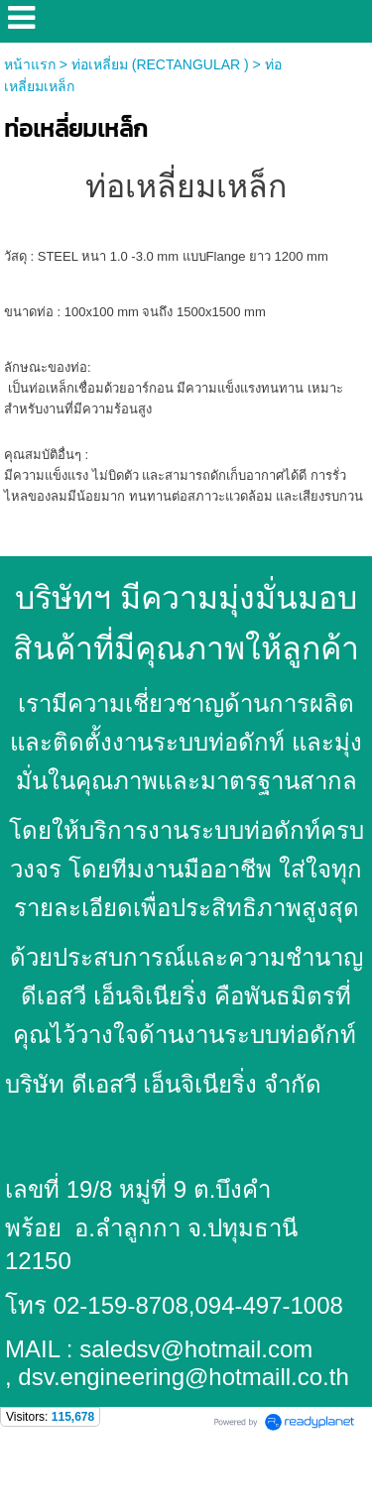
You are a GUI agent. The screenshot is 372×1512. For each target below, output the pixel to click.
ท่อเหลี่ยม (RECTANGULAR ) (160, 64)
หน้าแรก (30, 64)
